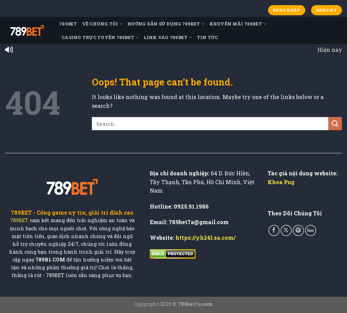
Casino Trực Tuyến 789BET (100, 37)
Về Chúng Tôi (102, 24)
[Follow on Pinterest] (298, 230)
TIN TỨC (207, 37)
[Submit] (335, 123)
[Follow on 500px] (310, 230)
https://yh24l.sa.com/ (206, 237)
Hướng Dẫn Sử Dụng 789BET (166, 24)
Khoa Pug (281, 181)
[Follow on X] (286, 230)
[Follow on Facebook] (274, 230)
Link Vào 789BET (168, 37)
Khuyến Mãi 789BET (238, 24)
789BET (68, 23)
